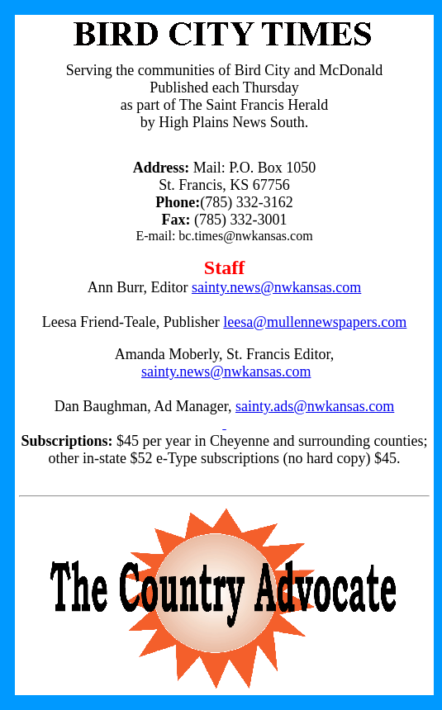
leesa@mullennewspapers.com (314, 322)
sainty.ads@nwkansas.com (314, 406)
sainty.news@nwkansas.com (276, 287)
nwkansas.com (267, 371)
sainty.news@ (182, 371)
